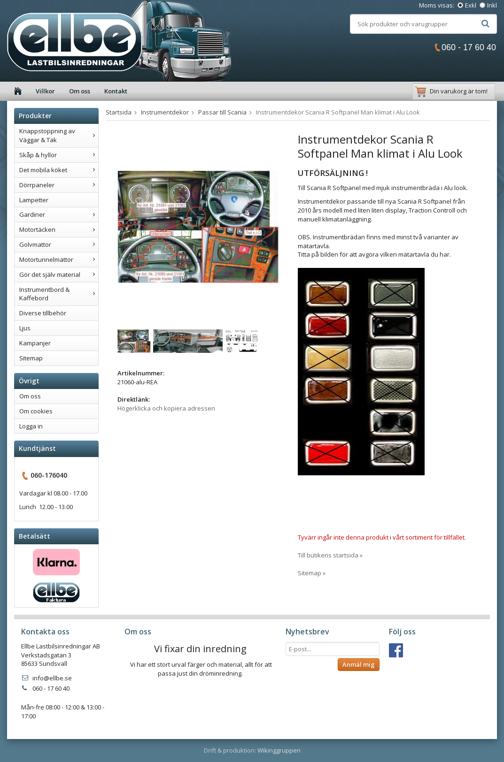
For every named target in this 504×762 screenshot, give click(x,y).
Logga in (31, 426)
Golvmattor (58, 244)
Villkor (45, 91)
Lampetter (33, 200)
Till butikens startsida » (330, 555)
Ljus (25, 328)
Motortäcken (58, 229)
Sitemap (31, 358)
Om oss (79, 91)
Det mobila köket (58, 170)
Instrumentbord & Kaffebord (58, 294)
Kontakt (115, 91)
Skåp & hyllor (58, 155)
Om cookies (36, 411)
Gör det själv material (58, 274)
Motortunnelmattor (58, 259)
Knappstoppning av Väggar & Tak (58, 135)
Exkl (470, 5)
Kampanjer (35, 343)
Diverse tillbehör (42, 313)
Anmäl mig (358, 664)
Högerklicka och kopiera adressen (166, 408)
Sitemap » (312, 573)
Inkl (492, 5)
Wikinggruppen (279, 750)
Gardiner (58, 214)
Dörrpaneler (58, 185)
